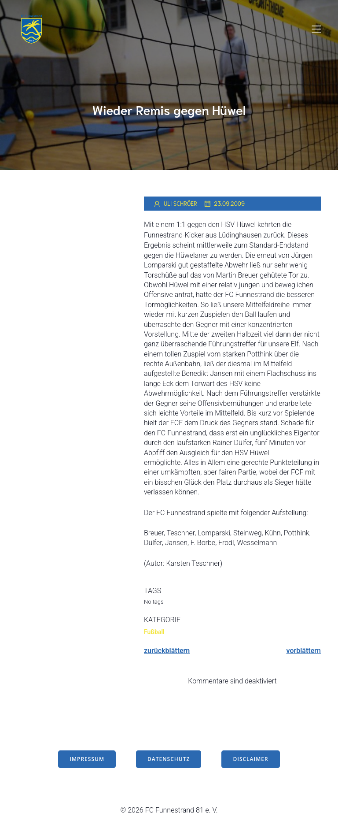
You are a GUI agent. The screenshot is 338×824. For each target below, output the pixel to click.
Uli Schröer (175, 203)
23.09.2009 (224, 203)
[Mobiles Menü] (316, 28)
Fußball (154, 631)
